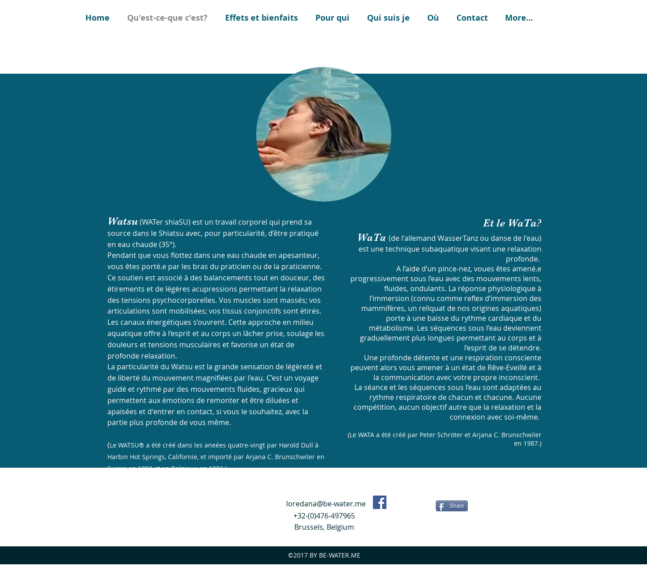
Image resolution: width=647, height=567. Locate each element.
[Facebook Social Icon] (379, 502)
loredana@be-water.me (326, 504)
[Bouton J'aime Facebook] (412, 505)
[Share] (452, 506)
